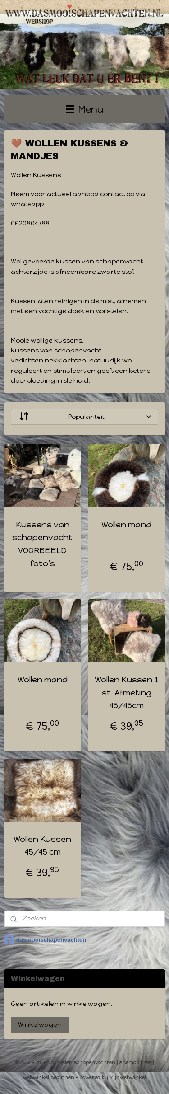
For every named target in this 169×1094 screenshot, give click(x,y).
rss (147, 1063)
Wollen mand (126, 524)
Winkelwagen (40, 1024)
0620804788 (30, 223)
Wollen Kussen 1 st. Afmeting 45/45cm (126, 693)
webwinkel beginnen (48, 1077)
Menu (85, 109)
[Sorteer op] (84, 416)
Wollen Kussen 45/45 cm (42, 845)
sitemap (129, 1063)
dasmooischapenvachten (45, 939)
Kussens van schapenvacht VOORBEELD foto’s (42, 543)
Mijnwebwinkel (128, 1077)
